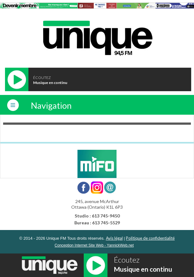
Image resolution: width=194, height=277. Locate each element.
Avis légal (114, 238)
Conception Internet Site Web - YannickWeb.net (94, 245)
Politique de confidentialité (150, 238)
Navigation (51, 105)
